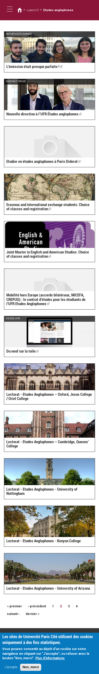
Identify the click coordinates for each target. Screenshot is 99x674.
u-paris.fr (33, 10)
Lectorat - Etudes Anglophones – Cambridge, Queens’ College (47, 444)
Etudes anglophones (58, 10)
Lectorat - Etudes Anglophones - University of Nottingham (41, 491)
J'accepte (10, 669)
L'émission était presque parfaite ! (34, 66)
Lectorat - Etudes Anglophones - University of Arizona (48, 588)
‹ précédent (37, 606)
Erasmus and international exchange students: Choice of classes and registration (47, 207)
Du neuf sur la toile (22, 351)
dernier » (32, 614)
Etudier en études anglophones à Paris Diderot (43, 161)
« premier (14, 606)
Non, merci (30, 669)
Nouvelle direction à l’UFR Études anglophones (44, 114)
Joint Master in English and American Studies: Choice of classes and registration (47, 254)
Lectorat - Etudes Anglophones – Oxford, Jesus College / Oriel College (49, 396)
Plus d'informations (50, 660)
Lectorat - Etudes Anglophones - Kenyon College (43, 541)
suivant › (13, 614)
